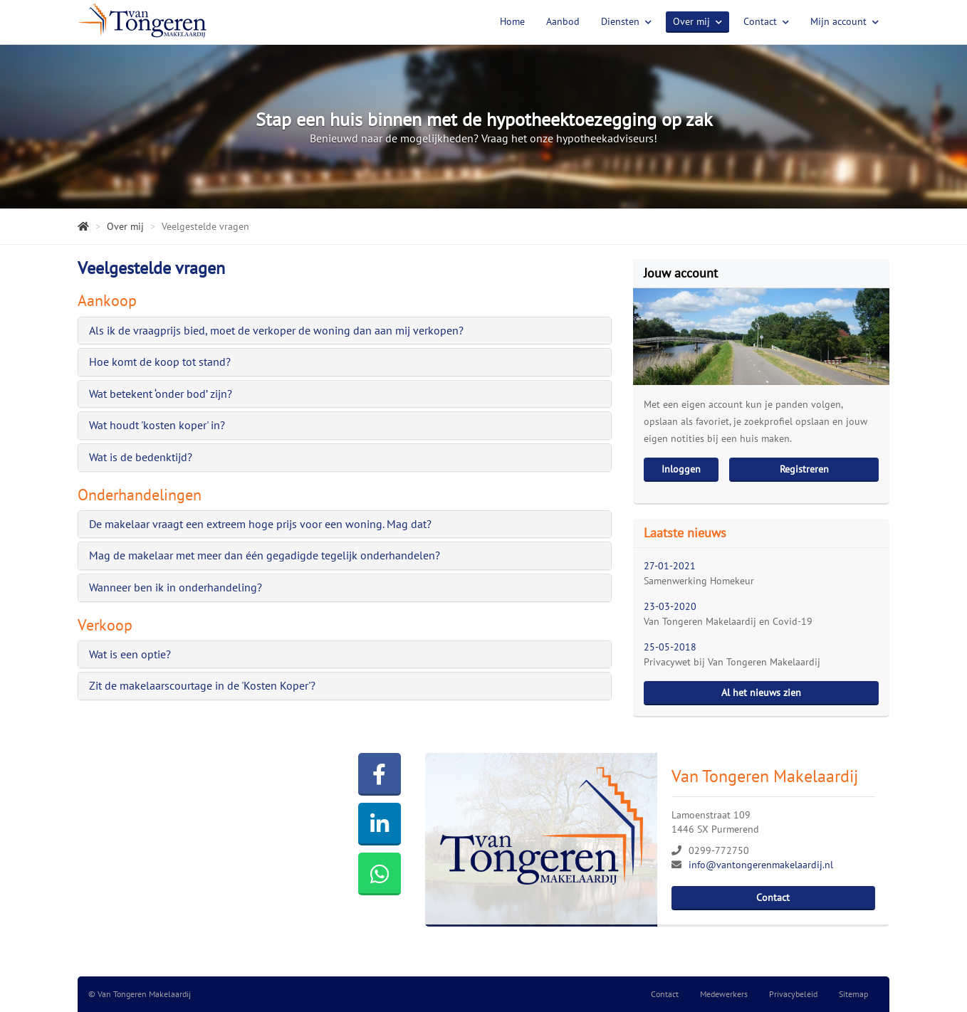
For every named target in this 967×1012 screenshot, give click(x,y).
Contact (766, 21)
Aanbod (563, 21)
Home (512, 21)
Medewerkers (724, 994)
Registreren (804, 469)
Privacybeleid (793, 994)
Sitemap (853, 994)
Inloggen (681, 469)
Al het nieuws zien (761, 692)
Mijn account (844, 21)
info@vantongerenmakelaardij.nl (761, 864)
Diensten (626, 21)
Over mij (697, 21)
